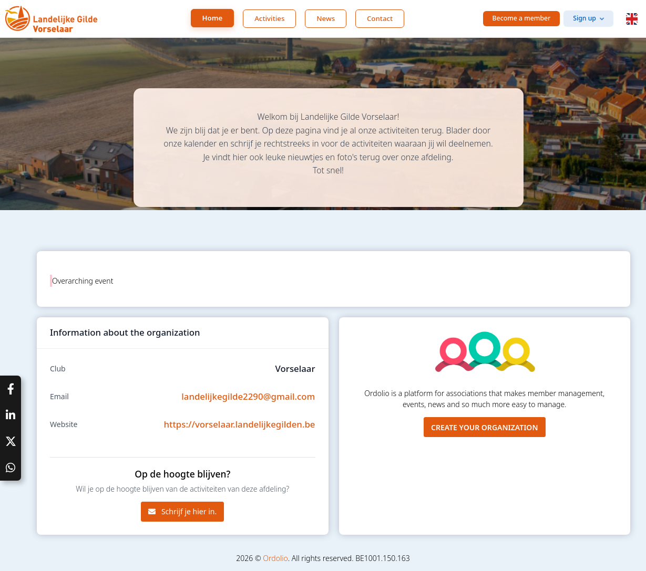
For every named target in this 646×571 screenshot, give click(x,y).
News (325, 18)
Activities (269, 18)
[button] (632, 19)
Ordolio (275, 558)
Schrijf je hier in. (182, 511)
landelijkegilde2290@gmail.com (248, 396)
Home (212, 18)
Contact (380, 18)
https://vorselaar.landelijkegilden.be (239, 424)
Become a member (522, 18)
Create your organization (484, 427)
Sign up (584, 18)
